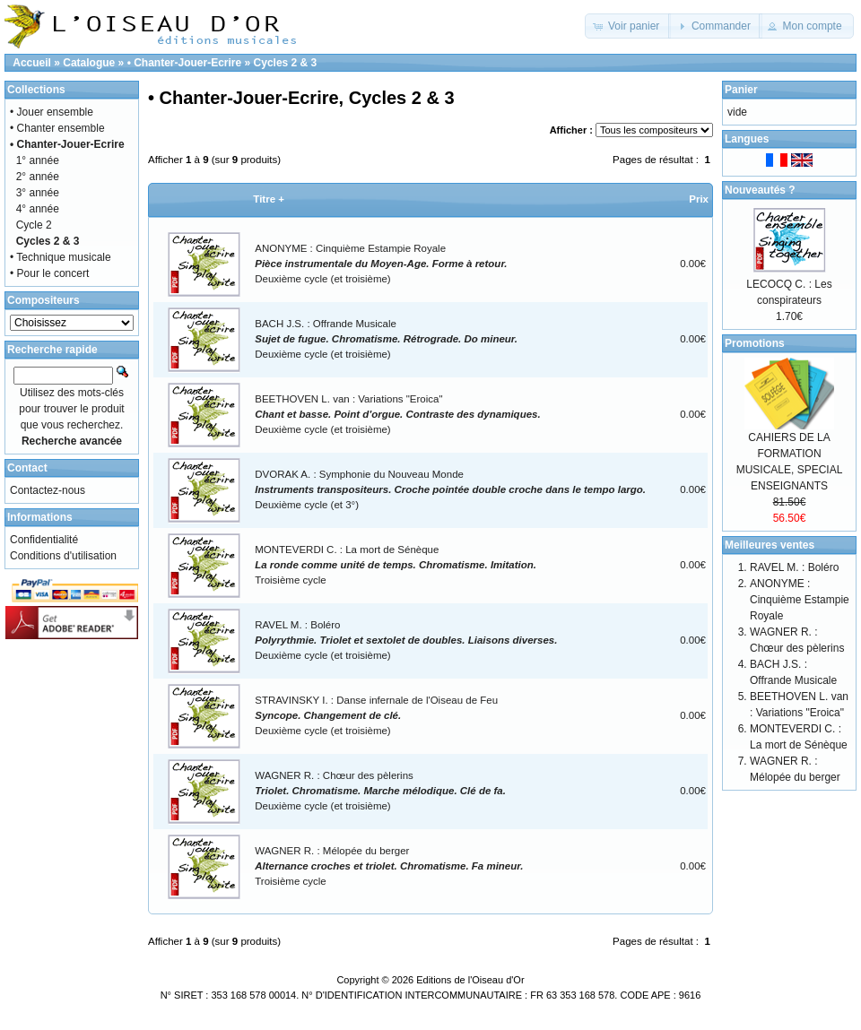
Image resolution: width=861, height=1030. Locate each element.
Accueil (32, 62)
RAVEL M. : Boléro (794, 567)
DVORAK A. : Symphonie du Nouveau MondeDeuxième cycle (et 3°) (450, 490)
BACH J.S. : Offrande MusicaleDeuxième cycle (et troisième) (386, 339)
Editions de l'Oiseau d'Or (470, 979)
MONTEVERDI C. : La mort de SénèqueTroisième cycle (395, 565)
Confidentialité (44, 539)
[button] (628, 26)
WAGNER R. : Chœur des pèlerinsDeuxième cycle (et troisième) (380, 791)
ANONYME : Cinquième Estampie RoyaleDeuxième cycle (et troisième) (381, 264)
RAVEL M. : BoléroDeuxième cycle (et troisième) (406, 640)
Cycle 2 (34, 225)
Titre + (268, 199)
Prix (699, 199)
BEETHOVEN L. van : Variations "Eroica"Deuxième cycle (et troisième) (397, 415)
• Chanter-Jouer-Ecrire (184, 62)
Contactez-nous (47, 490)
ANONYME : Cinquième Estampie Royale (799, 599)
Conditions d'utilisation (63, 556)
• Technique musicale (60, 257)
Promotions (755, 343)
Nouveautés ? (760, 190)
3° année (37, 192)
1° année (37, 160)
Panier (741, 89)
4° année (37, 209)
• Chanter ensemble (57, 128)
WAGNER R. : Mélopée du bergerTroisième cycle (389, 866)
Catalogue (89, 62)
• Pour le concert (49, 273)
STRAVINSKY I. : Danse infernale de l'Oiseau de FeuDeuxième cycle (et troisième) (376, 716)
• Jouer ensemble (51, 112)
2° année (37, 176)
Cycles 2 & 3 (285, 62)
